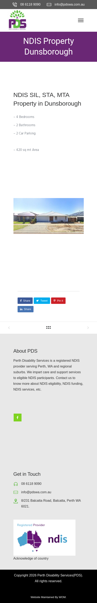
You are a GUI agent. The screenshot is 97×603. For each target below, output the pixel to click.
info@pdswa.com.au (70, 4)
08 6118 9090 (30, 4)
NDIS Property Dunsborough (48, 46)
